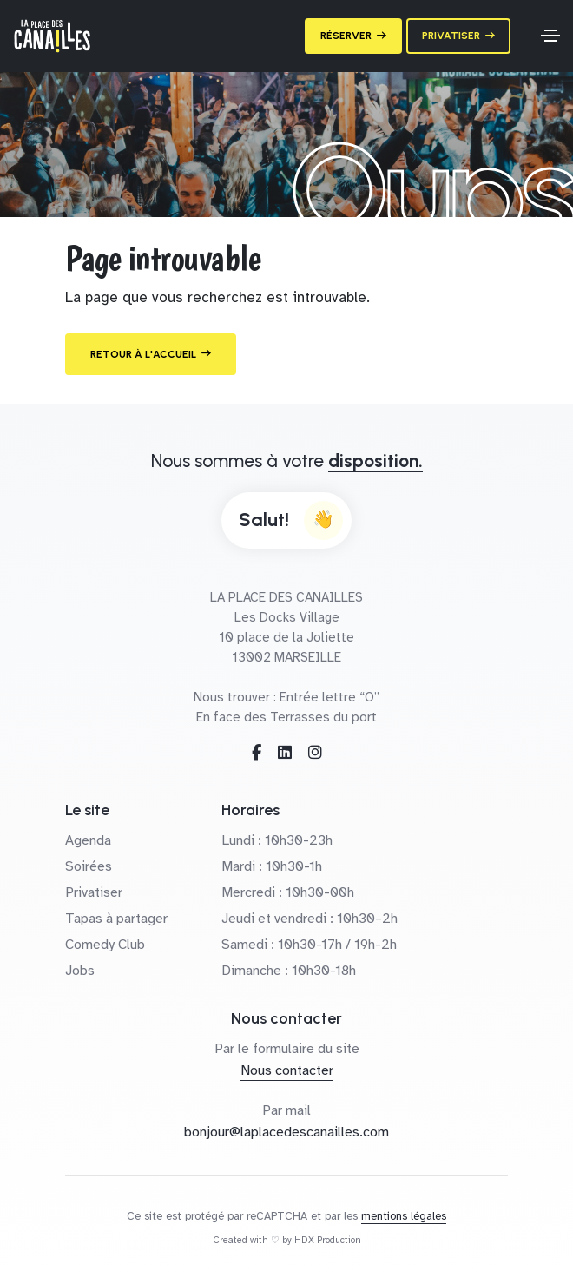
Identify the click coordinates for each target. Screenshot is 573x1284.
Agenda (88, 840)
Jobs (80, 970)
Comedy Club (105, 944)
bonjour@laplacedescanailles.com (286, 1132)
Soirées (88, 866)
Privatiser (93, 892)
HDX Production (327, 1240)
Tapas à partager (116, 918)
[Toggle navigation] (550, 36)
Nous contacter (286, 1070)
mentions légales (403, 1216)
